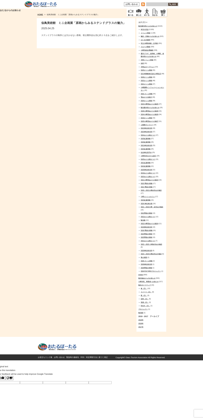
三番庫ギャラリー (147, 125)
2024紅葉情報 (145, 149)
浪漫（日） (144, 302)
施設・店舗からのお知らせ (150, 36)
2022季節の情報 (146, 213)
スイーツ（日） (146, 292)
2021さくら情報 (146, 84)
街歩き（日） (145, 306)
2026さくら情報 (146, 77)
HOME (40, 14)
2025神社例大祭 (146, 170)
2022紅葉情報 (145, 166)
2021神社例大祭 (146, 145)
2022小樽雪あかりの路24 (149, 223)
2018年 (140, 323)
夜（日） (144, 295)
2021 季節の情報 (146, 187)
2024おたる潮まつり (148, 135)
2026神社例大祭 (146, 264)
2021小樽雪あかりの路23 (149, 180)
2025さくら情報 (146, 70)
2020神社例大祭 (146, 250)
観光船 (143, 220)
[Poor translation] (9, 378)
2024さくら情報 (146, 101)
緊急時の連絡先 (72, 357)
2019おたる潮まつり (148, 173)
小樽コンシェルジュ (148, 196)
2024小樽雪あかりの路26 (149, 114)
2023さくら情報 (146, 80)
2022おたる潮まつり (148, 217)
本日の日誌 (144, 29)
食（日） (144, 288)
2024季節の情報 (146, 234)
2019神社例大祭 (146, 227)
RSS (82, 357)
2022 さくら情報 (146, 94)
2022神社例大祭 (146, 128)
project (140, 275)
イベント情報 (145, 33)
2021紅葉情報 (145, 163)
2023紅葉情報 (145, 200)
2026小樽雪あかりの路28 (149, 111)
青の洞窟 (144, 257)
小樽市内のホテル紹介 (148, 156)
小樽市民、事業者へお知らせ (148, 281)
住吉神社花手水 (146, 152)
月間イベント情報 (147, 60)
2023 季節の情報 (146, 183)
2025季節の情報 (146, 237)
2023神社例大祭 (146, 132)
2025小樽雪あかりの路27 (149, 121)
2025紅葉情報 (145, 138)
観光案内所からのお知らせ (147, 26)
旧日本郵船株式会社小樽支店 (151, 74)
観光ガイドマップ (144, 285)
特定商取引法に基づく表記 (97, 357)
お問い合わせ (131, 4)
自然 (142, 63)
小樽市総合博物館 (147, 50)
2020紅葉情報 (145, 142)
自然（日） (144, 299)
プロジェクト (143, 309)
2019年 (140, 320)
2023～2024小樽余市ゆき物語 (151, 254)
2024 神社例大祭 (146, 204)
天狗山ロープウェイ (148, 67)
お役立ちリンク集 (45, 357)
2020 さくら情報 (146, 261)
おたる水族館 (145, 40)
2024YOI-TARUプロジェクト (151, 271)
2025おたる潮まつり (148, 159)
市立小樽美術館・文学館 (149, 43)
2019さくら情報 (146, 118)
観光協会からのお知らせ (146, 278)
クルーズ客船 (145, 47)
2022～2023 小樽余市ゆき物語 (151, 244)
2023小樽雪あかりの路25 (149, 104)
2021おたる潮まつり (148, 241)
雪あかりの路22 (146, 97)
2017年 (140, 327)
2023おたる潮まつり (148, 177)
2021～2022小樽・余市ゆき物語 (152, 207)
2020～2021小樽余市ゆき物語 (151, 190)
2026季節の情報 (146, 268)
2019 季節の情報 (146, 230)
